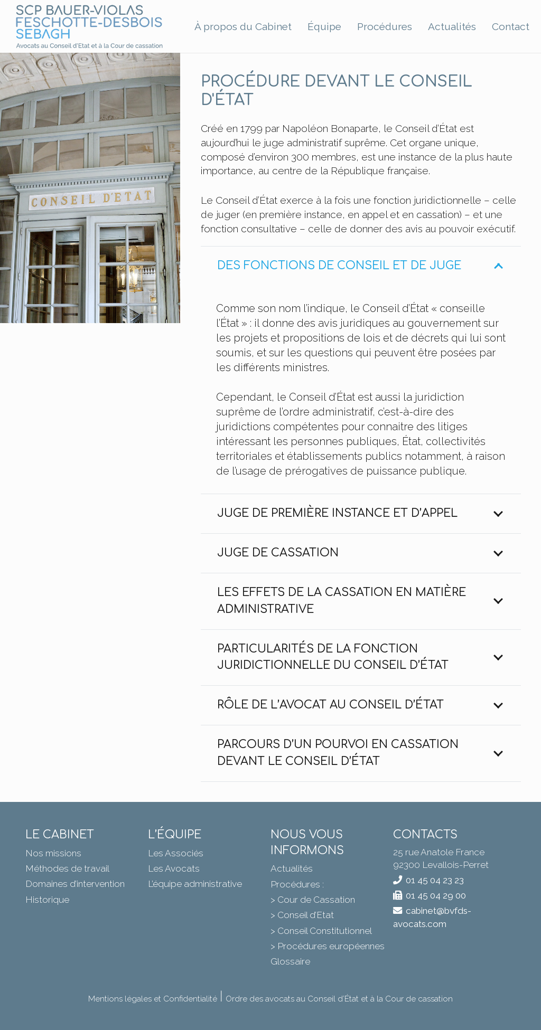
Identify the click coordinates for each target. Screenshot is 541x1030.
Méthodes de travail (67, 868)
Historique (47, 899)
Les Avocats (174, 868)
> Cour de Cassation (312, 899)
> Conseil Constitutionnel (321, 930)
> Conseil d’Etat (302, 915)
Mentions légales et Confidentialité (152, 999)
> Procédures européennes (327, 946)
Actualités (291, 868)
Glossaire (290, 961)
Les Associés (175, 853)
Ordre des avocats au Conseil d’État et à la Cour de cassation (339, 999)
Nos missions (53, 853)
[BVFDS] (89, 26)
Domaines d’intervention (75, 883)
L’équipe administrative (195, 883)
